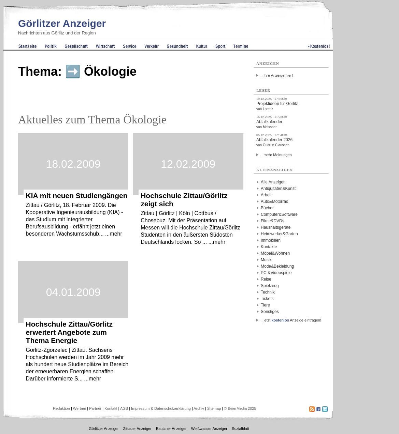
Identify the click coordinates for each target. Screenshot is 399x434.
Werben (79, 408)
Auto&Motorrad (274, 201)
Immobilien (271, 240)
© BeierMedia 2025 (240, 408)
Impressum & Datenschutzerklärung (161, 408)
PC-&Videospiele (276, 272)
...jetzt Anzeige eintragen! (290, 320)
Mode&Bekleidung (277, 266)
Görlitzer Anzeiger (62, 23)
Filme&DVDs (272, 221)
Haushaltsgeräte (275, 227)
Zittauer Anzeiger (137, 428)
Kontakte (269, 247)
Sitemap (214, 408)
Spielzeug (270, 285)
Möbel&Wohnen (275, 253)
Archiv (199, 408)
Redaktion (61, 408)
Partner (95, 408)
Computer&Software (279, 214)
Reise (266, 279)
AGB (124, 408)
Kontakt (110, 408)
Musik (266, 259)
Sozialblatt (240, 428)
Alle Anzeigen (273, 182)
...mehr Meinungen (276, 154)
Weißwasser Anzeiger (209, 428)
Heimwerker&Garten (279, 234)
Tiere (265, 305)
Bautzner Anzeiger (171, 428)
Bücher (267, 208)
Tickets (267, 298)
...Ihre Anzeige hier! (276, 75)
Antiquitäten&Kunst (278, 188)
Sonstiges (270, 311)
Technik (268, 292)
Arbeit (266, 195)
